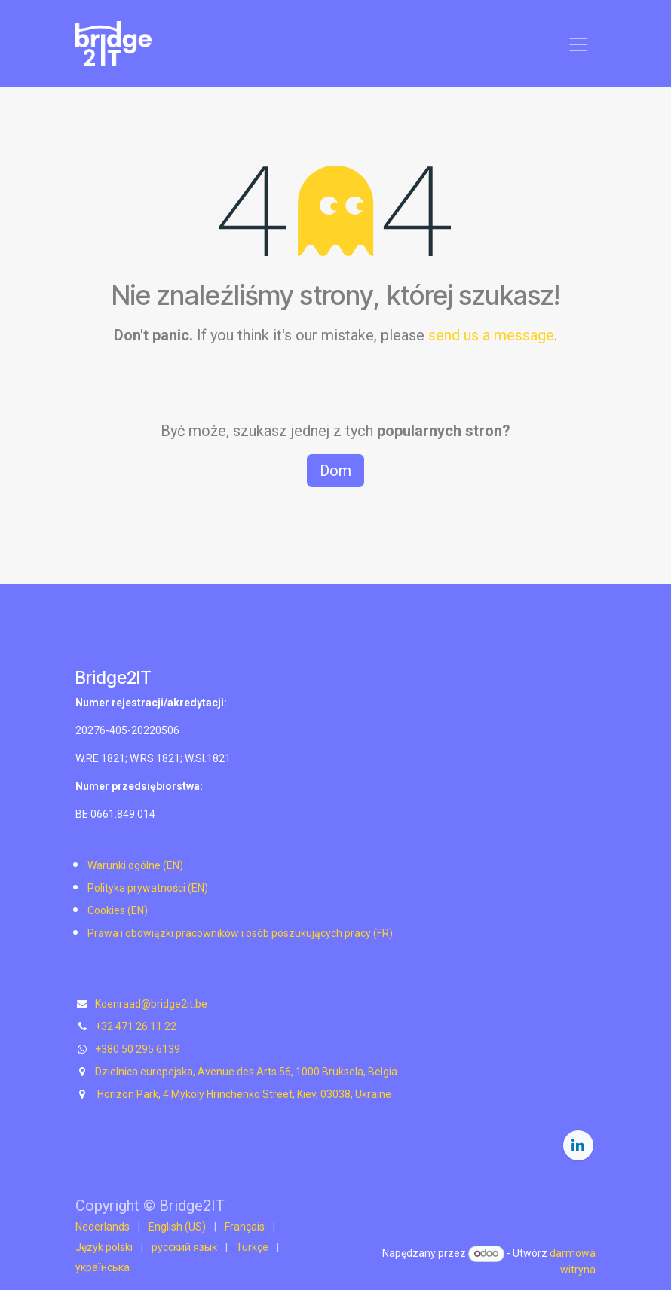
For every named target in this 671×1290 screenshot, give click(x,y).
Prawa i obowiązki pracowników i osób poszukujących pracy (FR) (240, 933)
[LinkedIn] (578, 1145)
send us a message (491, 335)
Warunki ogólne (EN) (135, 865)
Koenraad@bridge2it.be (151, 1004)
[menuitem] (102, 1227)
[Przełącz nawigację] (578, 44)
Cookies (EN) (117, 910)
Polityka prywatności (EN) (147, 888)
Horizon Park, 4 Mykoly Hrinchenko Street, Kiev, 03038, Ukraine (243, 1094)
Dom (335, 471)
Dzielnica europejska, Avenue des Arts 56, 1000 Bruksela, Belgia (246, 1072)
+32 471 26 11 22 (135, 1026)
